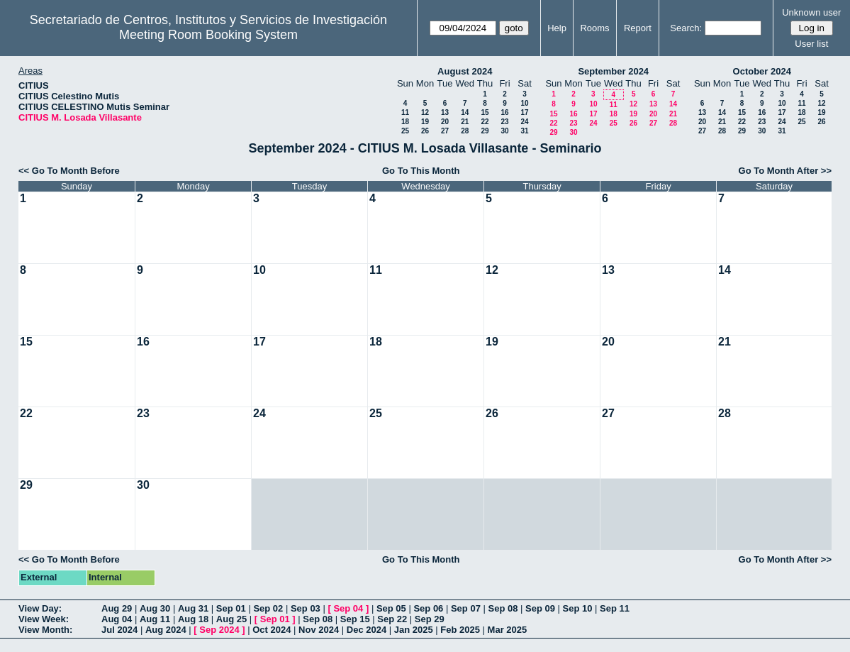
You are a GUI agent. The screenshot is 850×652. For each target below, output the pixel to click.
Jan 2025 (413, 629)
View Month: (45, 629)
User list (811, 43)
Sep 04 (348, 608)
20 (445, 122)
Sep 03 (305, 608)
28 (465, 131)
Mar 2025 (507, 629)
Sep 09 (540, 608)
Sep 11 (615, 608)
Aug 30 (155, 608)
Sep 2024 (219, 629)
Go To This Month (421, 170)
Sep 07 (466, 608)
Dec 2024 (366, 629)
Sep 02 (268, 608)
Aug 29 (116, 608)
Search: (686, 28)
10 (524, 103)
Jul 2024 (119, 629)
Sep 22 (392, 619)
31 (524, 131)
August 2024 (464, 71)
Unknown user (811, 12)
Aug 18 (193, 619)
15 (484, 112)
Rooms (594, 28)
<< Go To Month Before (69, 170)
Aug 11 (155, 619)
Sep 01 (231, 608)
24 (524, 122)
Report (638, 28)
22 (484, 122)
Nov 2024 (318, 629)
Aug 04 (116, 619)
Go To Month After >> (785, 170)
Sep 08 (503, 608)
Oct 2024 (271, 629)
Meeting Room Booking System (208, 35)
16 (504, 112)
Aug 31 (193, 608)
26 (425, 131)
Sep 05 (391, 608)
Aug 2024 (165, 629)
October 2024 (762, 71)
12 (425, 112)
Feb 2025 (460, 629)
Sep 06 (428, 608)
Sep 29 (429, 619)
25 (405, 131)
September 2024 (613, 71)
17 (524, 112)
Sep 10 (578, 608)
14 (465, 112)
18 (405, 122)
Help (556, 28)
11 (405, 112)
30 (504, 131)
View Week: (43, 619)
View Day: (40, 608)
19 (425, 122)
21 (465, 122)
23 (504, 122)
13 (445, 112)
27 (445, 131)
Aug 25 (231, 619)
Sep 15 (355, 619)
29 (484, 131)
